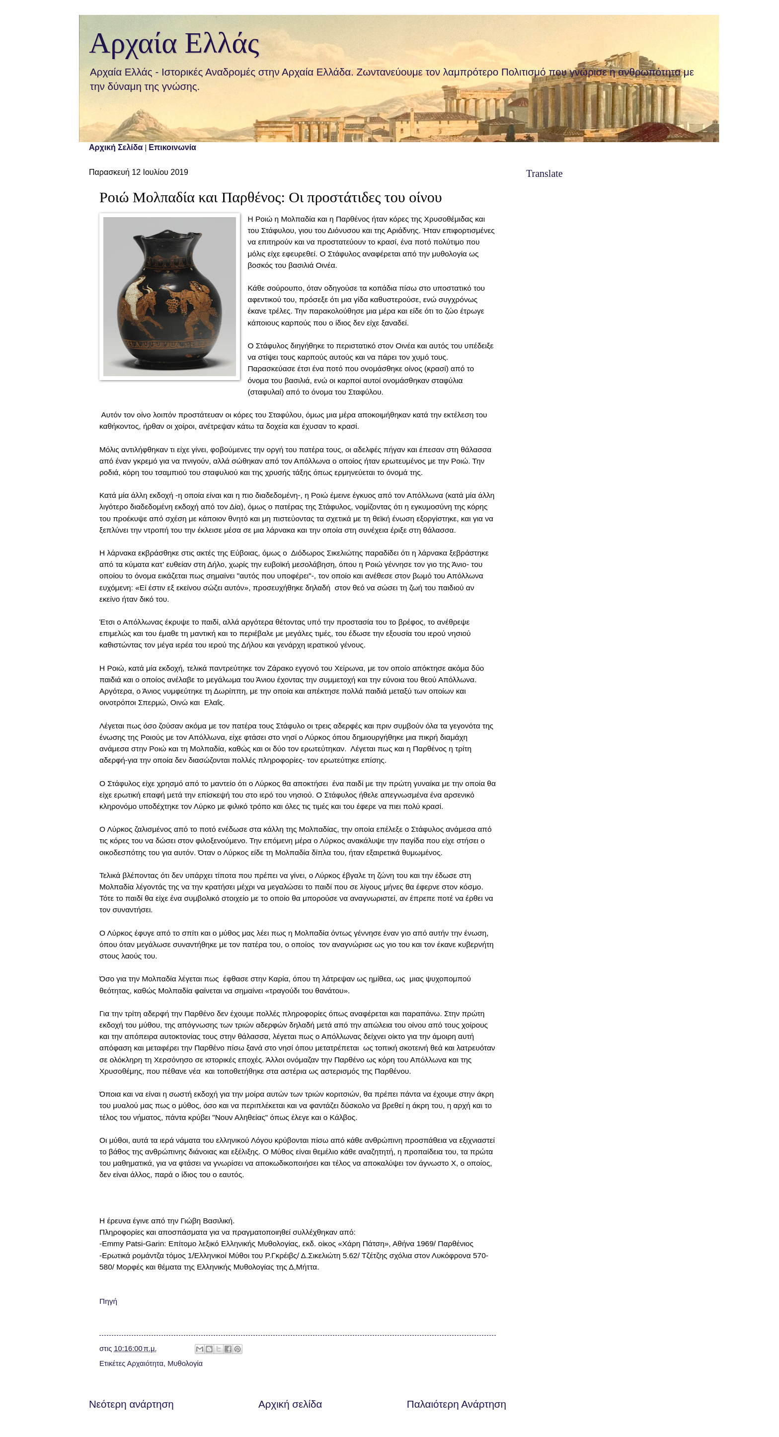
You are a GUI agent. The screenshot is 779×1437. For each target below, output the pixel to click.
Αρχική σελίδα (290, 1404)
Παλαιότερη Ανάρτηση (456, 1404)
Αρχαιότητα (145, 1363)
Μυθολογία (185, 1363)
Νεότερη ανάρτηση (131, 1404)
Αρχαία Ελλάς (174, 42)
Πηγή (108, 1301)
